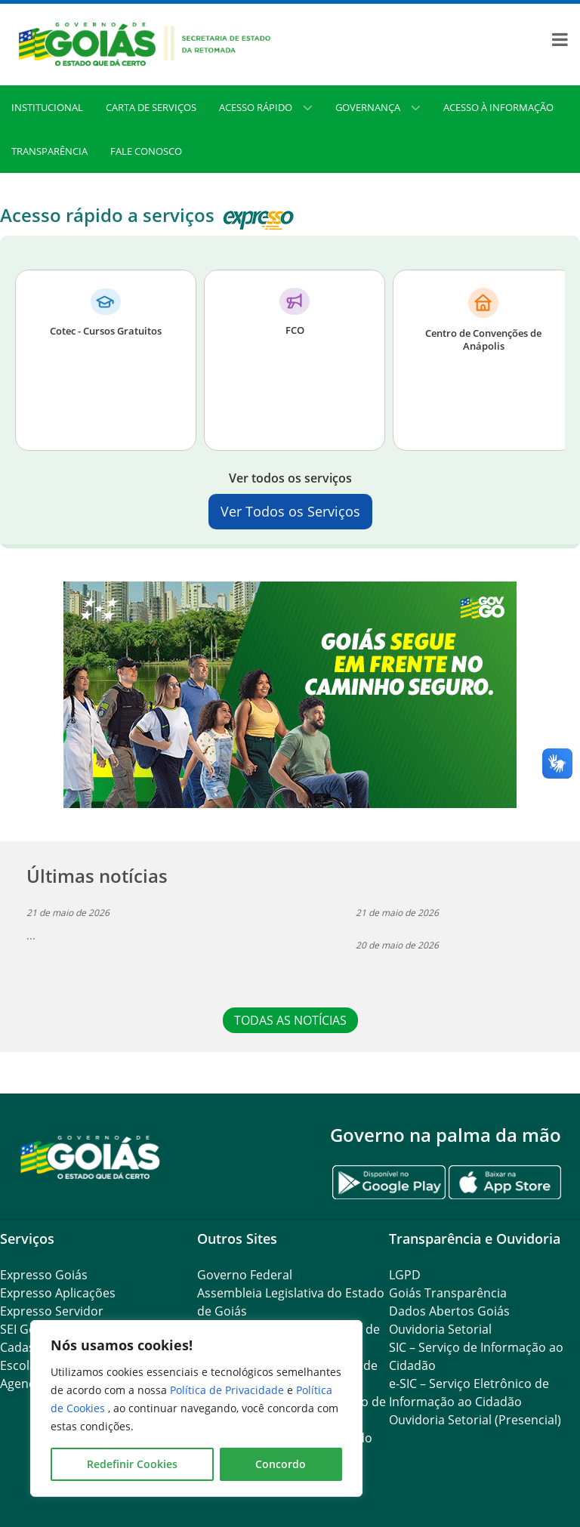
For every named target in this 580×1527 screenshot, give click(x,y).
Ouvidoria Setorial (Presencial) (475, 1419)
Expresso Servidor (51, 1311)
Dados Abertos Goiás (449, 1311)
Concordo (280, 1464)
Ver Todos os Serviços (290, 511)
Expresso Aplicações (58, 1293)
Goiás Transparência (448, 1293)
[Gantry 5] (90, 1156)
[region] (196, 1408)
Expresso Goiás (44, 1274)
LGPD (405, 1274)
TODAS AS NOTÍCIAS (290, 1020)
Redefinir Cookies (132, 1464)
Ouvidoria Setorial (440, 1329)
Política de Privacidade (228, 1390)
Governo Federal (244, 1274)
